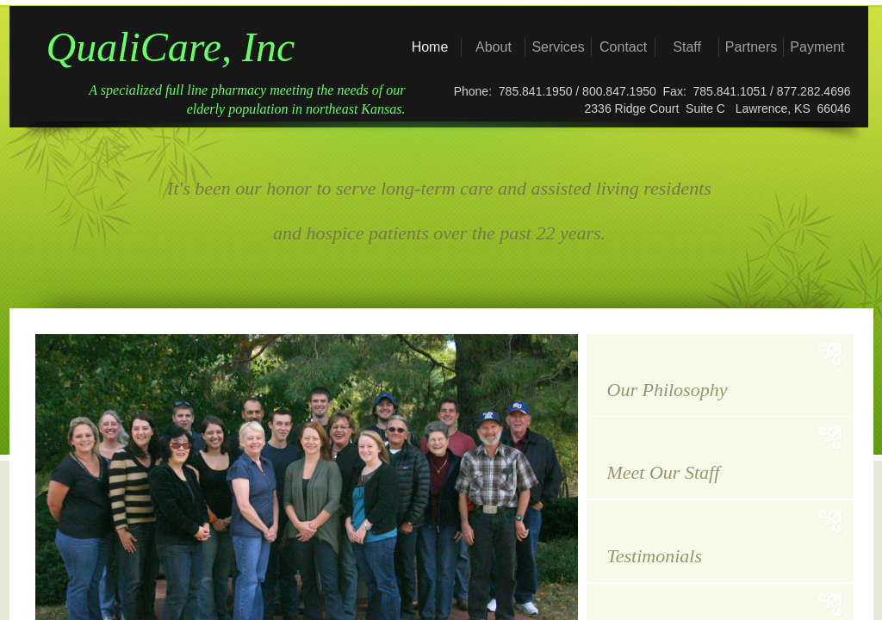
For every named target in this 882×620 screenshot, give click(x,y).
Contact (623, 47)
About (493, 47)
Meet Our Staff (663, 472)
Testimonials (654, 556)
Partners (751, 47)
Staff (687, 47)
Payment (817, 47)
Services (557, 47)
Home (430, 47)
